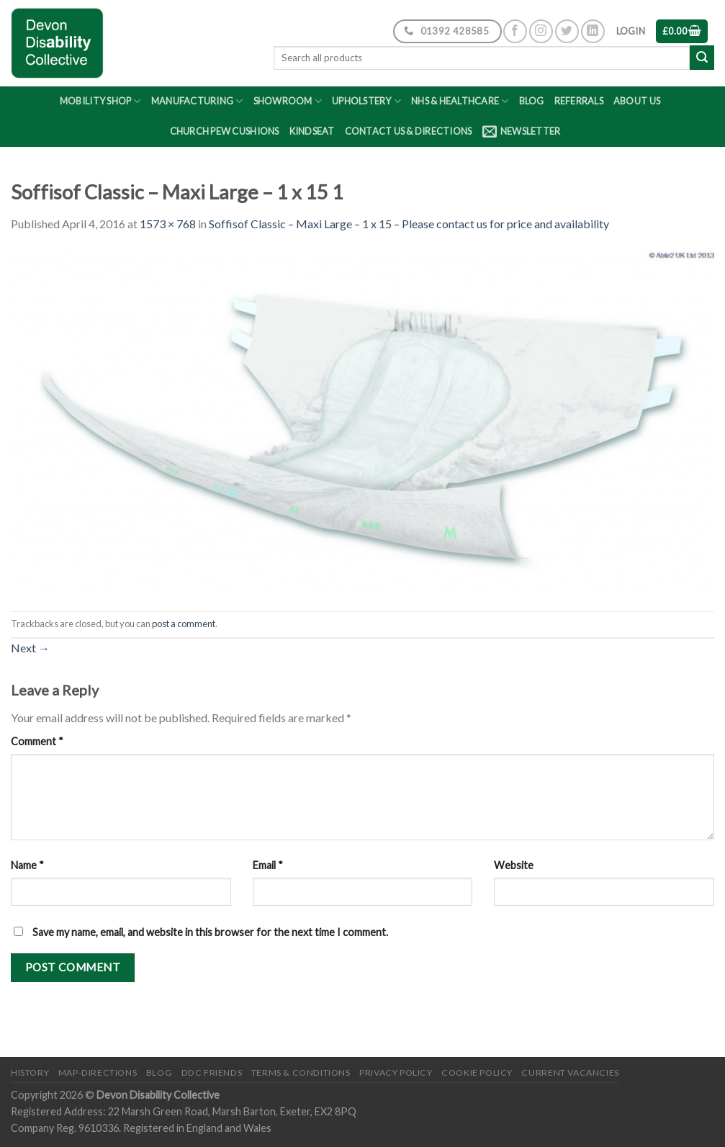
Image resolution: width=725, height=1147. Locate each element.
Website (513, 865)
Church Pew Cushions (224, 131)
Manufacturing (197, 101)
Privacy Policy (396, 1072)
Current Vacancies (569, 1072)
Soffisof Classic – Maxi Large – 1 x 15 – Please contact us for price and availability (409, 223)
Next (30, 648)
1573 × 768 (168, 223)
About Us (636, 101)
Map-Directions (98, 1072)
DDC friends (212, 1072)
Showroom (288, 101)
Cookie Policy (477, 1072)
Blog (531, 101)
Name (27, 865)
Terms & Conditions (301, 1072)
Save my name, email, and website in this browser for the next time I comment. (210, 932)
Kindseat (312, 131)
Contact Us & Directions (408, 131)
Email (268, 865)
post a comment (183, 623)
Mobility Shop (100, 101)
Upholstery (366, 101)
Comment (37, 741)
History (30, 1072)
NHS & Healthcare (460, 101)
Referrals (578, 101)
